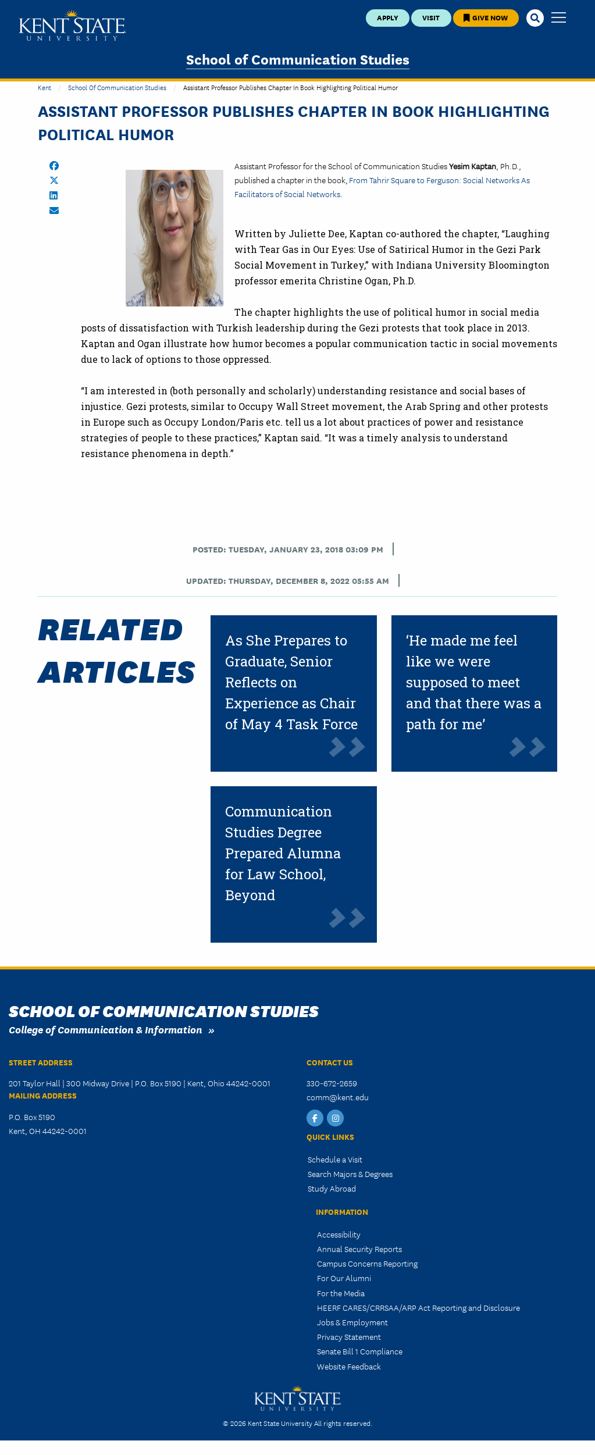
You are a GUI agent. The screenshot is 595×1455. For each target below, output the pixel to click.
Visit (431, 17)
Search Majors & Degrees (350, 1173)
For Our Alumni (344, 1277)
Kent (44, 86)
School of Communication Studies (297, 58)
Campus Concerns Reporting (367, 1263)
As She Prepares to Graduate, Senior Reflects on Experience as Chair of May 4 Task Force (291, 682)
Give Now (486, 17)
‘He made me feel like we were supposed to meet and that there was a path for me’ (473, 682)
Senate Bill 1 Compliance (359, 1351)
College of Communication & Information (105, 1029)
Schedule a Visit (335, 1159)
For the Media (341, 1292)
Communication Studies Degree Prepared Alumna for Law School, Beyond (283, 853)
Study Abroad (332, 1188)
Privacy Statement (349, 1336)
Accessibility (339, 1234)
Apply (387, 17)
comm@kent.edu (338, 1096)
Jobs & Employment (352, 1321)
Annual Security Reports (359, 1248)
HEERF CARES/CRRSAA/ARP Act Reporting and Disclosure (418, 1307)
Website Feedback (349, 1366)
